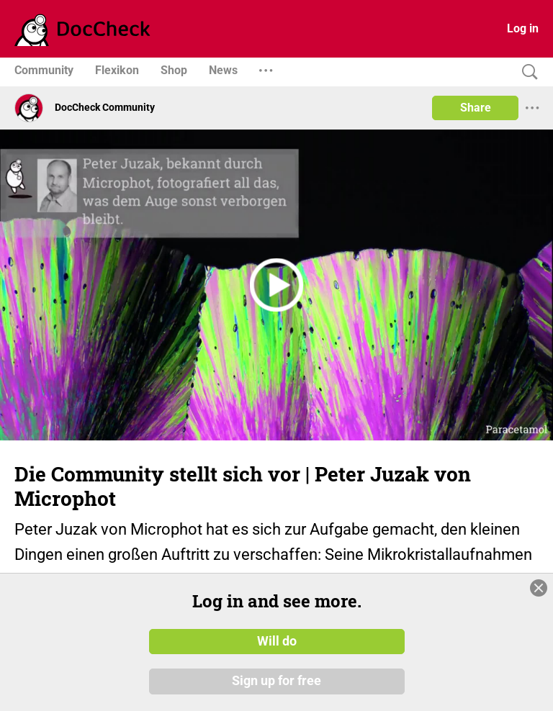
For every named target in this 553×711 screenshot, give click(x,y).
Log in (523, 28)
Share (475, 107)
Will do (277, 641)
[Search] (526, 72)
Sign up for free (276, 681)
